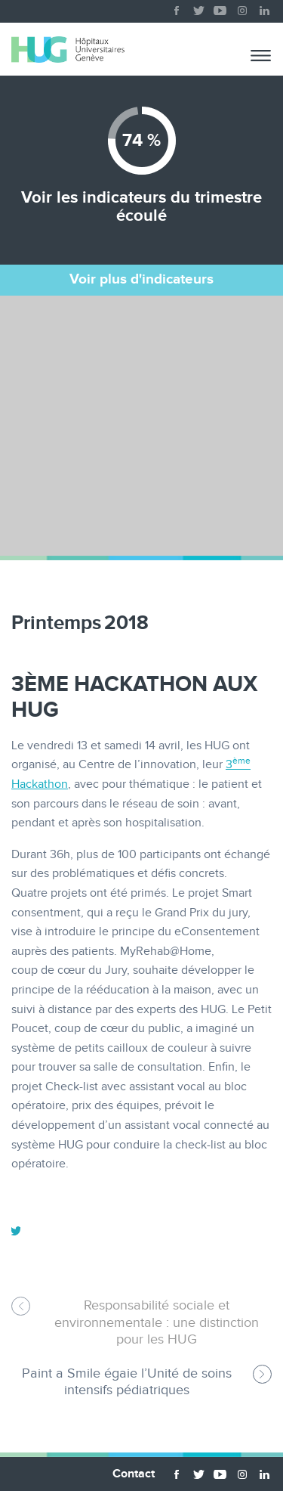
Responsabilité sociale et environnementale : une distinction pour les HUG (156, 1322)
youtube (220, 7)
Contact (133, 1474)
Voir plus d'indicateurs (141, 279)
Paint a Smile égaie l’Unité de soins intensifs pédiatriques (127, 1381)
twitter (198, 7)
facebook (176, 7)
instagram (242, 7)
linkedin (264, 7)
